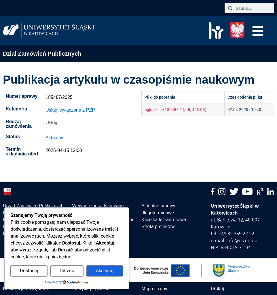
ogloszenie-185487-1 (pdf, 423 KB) (175, 109)
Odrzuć (67, 270)
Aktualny (54, 137)
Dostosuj (29, 270)
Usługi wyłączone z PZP (70, 110)
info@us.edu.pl (242, 240)
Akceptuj (104, 270)
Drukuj (217, 288)
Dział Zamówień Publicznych (42, 53)
